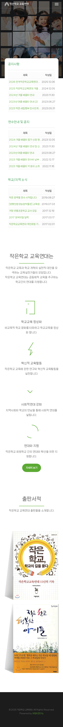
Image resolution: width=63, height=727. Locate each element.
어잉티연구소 (38, 713)
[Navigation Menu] (56, 4)
